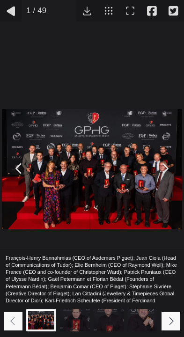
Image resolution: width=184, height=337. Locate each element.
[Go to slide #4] (142, 320)
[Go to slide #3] (109, 320)
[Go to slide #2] (75, 320)
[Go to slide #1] (41, 320)
